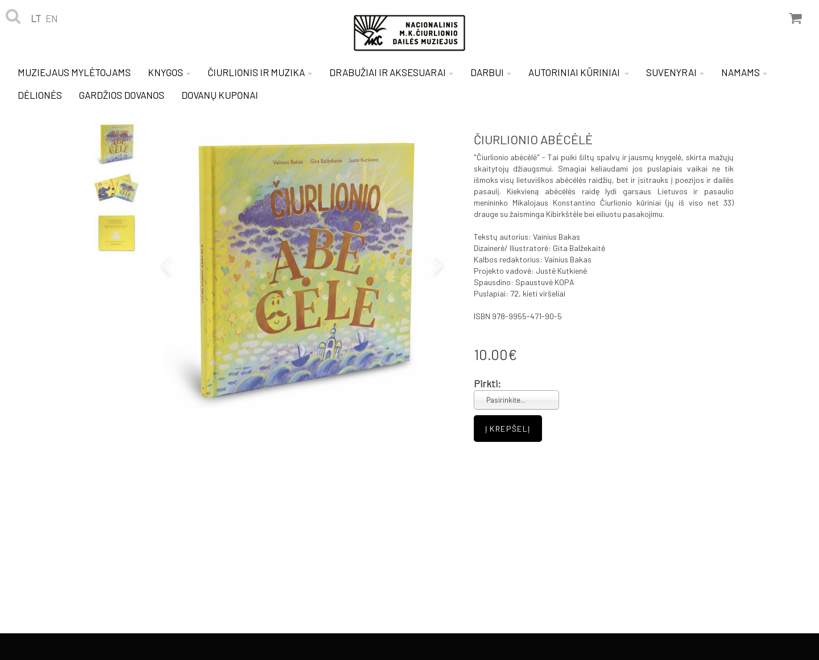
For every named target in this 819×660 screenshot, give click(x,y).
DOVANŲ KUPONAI (219, 95)
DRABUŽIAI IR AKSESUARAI (391, 72)
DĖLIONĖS (40, 95)
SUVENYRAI (675, 72)
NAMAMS (744, 72)
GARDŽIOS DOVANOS (121, 95)
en (52, 18)
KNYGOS (169, 72)
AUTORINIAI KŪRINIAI (578, 72)
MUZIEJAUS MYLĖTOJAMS (74, 72)
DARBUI (490, 72)
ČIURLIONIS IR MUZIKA (260, 72)
